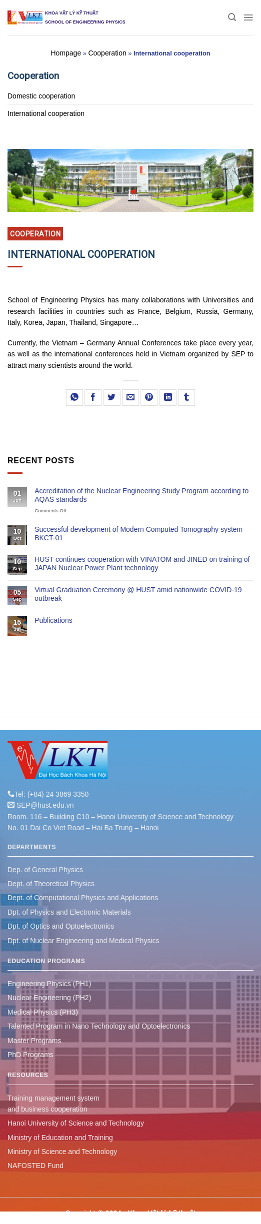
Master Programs (34, 1041)
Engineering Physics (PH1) (49, 984)
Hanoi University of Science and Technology (76, 1123)
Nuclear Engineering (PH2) (49, 998)
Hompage (65, 53)
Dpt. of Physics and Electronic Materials (69, 912)
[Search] (232, 17)
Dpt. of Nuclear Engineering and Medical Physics (84, 941)
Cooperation (107, 53)
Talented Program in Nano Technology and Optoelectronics (99, 1026)
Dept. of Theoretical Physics (51, 884)
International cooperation (46, 113)
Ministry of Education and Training (60, 1138)
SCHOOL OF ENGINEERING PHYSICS (85, 21)
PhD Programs (31, 1055)
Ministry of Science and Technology (62, 1152)
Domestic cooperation (41, 96)
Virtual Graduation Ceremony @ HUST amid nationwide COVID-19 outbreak (138, 594)
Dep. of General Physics (45, 870)
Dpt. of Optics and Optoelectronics (61, 926)
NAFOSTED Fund (36, 1166)
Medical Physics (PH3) (43, 1012)
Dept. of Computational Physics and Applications (83, 898)
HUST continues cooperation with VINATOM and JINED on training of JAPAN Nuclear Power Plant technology (142, 563)
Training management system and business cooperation (54, 1103)
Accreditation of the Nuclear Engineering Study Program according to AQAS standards (141, 495)
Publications (53, 620)
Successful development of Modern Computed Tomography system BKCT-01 (138, 533)
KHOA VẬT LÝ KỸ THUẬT (71, 12)
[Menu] (248, 17)
